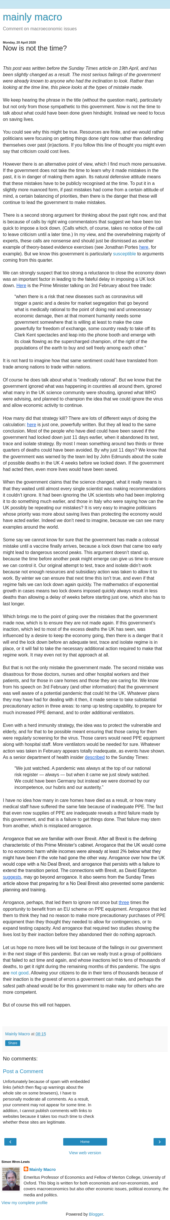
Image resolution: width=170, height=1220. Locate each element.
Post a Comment (23, 1071)
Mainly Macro (42, 1169)
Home (84, 1142)
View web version (85, 1152)
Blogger (96, 1214)
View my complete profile (24, 1202)
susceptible (124, 253)
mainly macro (32, 17)
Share (12, 1043)
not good (20, 972)
